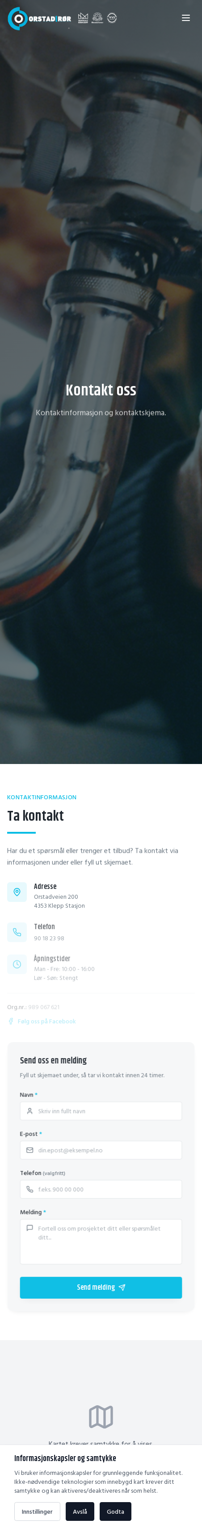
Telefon (43, 1173)
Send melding (101, 1287)
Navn (29, 1096)
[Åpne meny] (186, 18)
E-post (31, 1134)
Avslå (80, 1511)
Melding (33, 1212)
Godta (115, 1511)
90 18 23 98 (49, 943)
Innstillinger (37, 1511)
